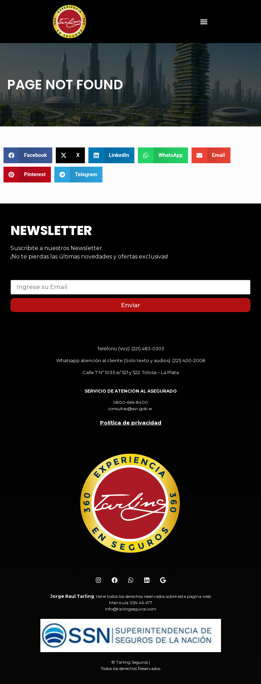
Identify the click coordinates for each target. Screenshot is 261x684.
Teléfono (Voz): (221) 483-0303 (130, 348)
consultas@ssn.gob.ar (130, 408)
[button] (203, 21)
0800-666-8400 (130, 402)
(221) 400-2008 (188, 360)
